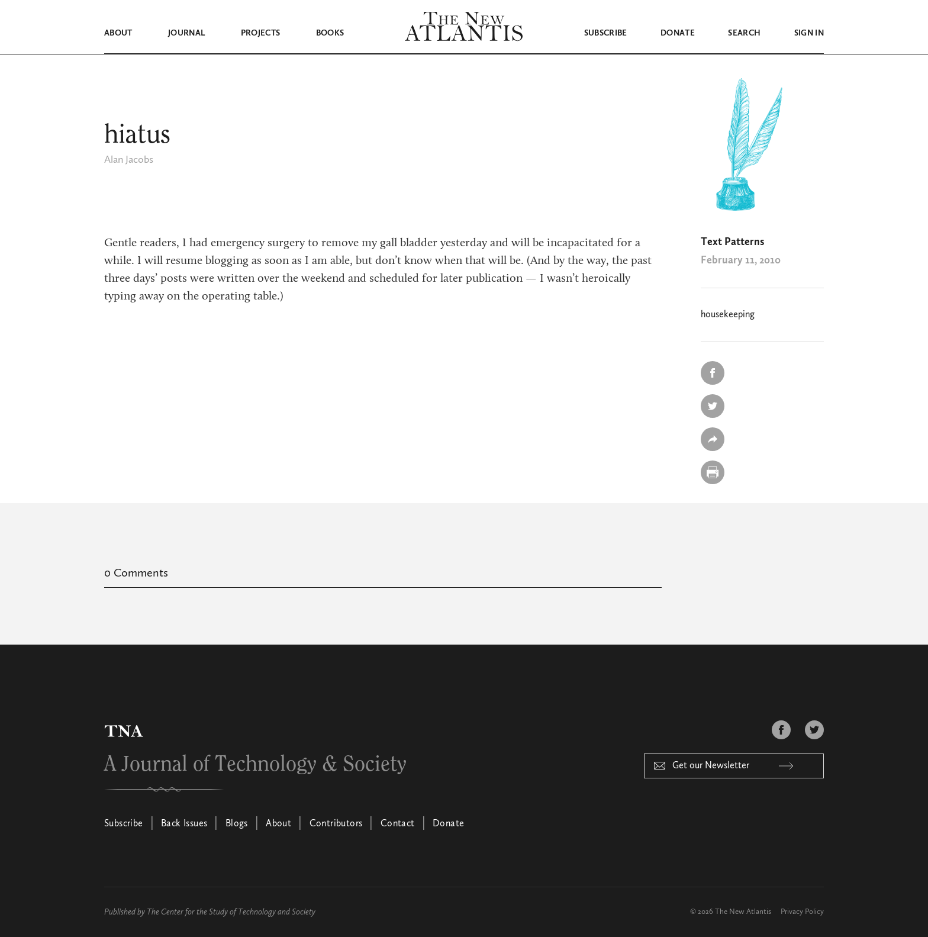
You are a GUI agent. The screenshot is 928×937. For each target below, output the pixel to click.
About (118, 33)
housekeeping (728, 314)
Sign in (809, 33)
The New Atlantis (743, 911)
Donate (677, 33)
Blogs (236, 823)
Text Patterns (732, 241)
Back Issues (184, 823)
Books (330, 33)
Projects (261, 33)
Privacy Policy (802, 911)
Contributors (336, 823)
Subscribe (605, 33)
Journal (186, 33)
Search (744, 33)
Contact (398, 823)
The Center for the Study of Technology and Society (231, 911)
